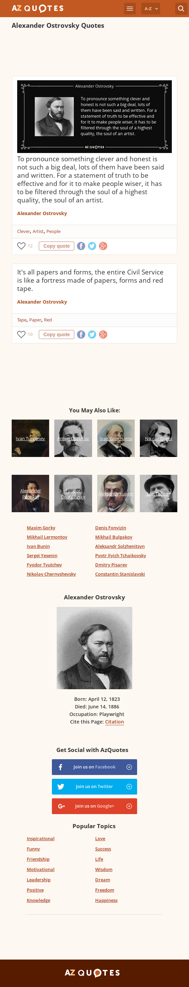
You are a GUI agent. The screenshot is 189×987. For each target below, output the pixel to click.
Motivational (41, 869)
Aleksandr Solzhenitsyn (120, 546)
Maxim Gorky (41, 528)
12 (30, 246)
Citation (114, 721)
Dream (102, 880)
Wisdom (103, 869)
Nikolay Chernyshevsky (51, 574)
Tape (21, 320)
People (53, 231)
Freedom (104, 890)
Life (99, 859)
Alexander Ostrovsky (42, 213)
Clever (23, 231)
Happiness (106, 900)
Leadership (39, 880)
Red (48, 320)
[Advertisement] (92, 53)
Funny (33, 849)
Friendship (38, 859)
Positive (35, 890)
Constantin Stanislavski (120, 574)
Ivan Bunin (38, 546)
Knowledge (38, 900)
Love (100, 838)
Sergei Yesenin (42, 555)
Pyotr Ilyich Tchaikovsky (120, 555)
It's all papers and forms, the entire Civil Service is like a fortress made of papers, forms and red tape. (90, 280)
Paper (35, 320)
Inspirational (41, 838)
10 (30, 334)
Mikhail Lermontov (47, 537)
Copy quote (56, 246)
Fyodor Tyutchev (44, 565)
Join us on (94, 767)
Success (103, 849)
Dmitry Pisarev (111, 565)
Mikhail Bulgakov (113, 537)
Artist (38, 231)
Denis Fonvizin (110, 528)
